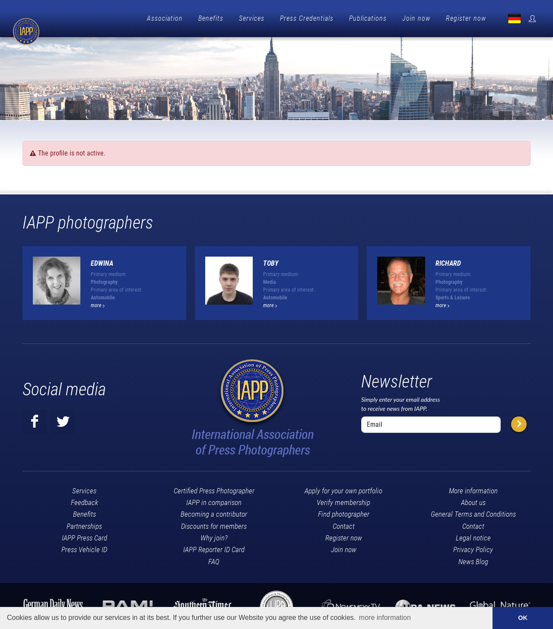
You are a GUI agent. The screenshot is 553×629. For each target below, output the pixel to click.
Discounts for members (214, 524)
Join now (416, 18)
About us (473, 500)
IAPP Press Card (84, 535)
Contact (344, 524)
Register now (466, 18)
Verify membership (343, 500)
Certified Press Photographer (214, 488)
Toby (271, 261)
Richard (448, 261)
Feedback (84, 500)
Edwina (102, 261)
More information (473, 488)
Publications (368, 18)
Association (165, 18)
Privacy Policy (473, 547)
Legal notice (473, 535)
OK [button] (523, 617)
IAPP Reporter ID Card (214, 547)
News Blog (473, 559)
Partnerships (84, 524)
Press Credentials (307, 18)
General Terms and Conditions (473, 512)
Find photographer (343, 512)
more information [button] (385, 617)
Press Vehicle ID (84, 547)
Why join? (214, 535)
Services (251, 18)
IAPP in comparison (214, 500)
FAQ (213, 559)
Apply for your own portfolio (343, 488)
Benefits (210, 18)
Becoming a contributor (214, 512)
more (98, 303)
